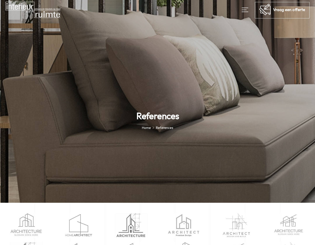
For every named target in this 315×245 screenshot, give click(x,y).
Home (146, 127)
